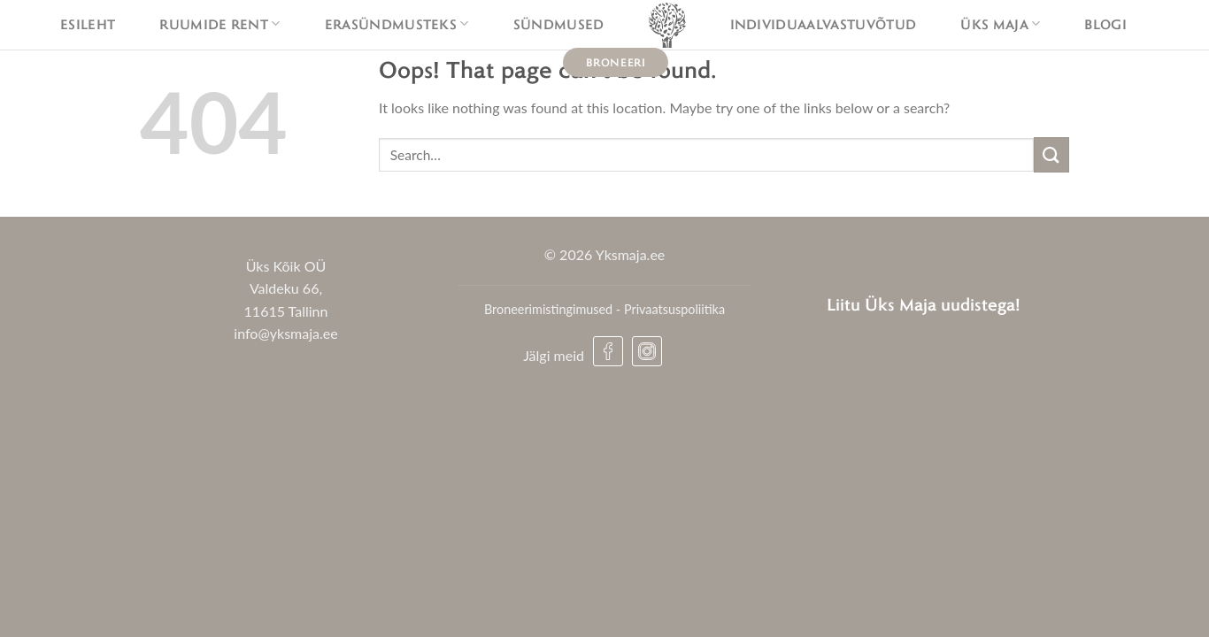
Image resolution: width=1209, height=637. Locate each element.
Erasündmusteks (397, 24)
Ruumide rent (219, 24)
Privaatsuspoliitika (674, 309)
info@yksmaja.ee (285, 333)
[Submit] (1051, 154)
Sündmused (558, 24)
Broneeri (616, 62)
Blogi (1105, 24)
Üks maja (1000, 24)
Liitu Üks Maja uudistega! (923, 304)
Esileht (87, 24)
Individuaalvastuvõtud (823, 24)
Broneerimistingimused (548, 309)
